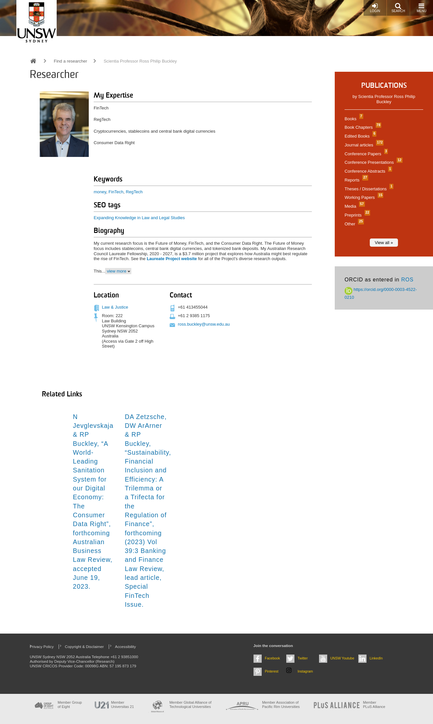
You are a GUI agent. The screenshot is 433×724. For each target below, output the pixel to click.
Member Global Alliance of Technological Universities (190, 704)
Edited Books (360, 136)
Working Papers (363, 197)
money (100, 191)
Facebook (272, 658)
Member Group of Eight (70, 704)
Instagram (305, 671)
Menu (421, 8)
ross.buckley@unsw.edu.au (204, 324)
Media (354, 206)
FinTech (115, 191)
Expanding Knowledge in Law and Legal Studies (139, 217)
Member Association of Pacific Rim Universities (281, 704)
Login (375, 8)
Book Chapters (362, 127)
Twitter (303, 658)
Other (353, 223)
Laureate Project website (172, 258)
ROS (407, 279)
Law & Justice (115, 307)
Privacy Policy (42, 646)
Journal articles (363, 145)
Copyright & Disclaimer (84, 646)
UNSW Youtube (342, 658)
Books (353, 118)
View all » (384, 242)
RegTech (134, 191)
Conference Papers (365, 153)
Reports (356, 180)
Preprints (356, 215)
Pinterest (272, 671)
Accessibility (125, 646)
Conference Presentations (373, 162)
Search (398, 8)
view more (116, 271)
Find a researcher (70, 61)
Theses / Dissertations (368, 188)
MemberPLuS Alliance (374, 704)
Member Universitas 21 (122, 704)
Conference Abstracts (367, 171)
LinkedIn (376, 658)
